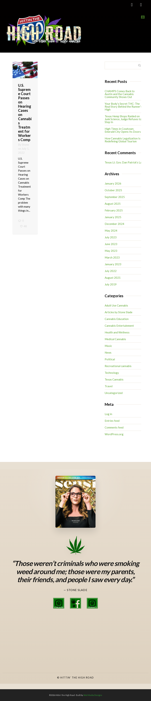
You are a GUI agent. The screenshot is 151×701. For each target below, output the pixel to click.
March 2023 (112, 257)
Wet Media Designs (93, 695)
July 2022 (111, 271)
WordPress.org (114, 434)
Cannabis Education (117, 319)
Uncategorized (114, 392)
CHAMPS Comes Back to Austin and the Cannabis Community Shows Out (120, 94)
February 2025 (114, 210)
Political (110, 359)
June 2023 (111, 244)
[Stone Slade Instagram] (58, 603)
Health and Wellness (117, 332)
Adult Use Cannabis (116, 305)
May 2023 (111, 250)
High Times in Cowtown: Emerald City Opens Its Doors (123, 130)
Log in (108, 414)
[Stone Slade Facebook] (75, 603)
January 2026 (113, 183)
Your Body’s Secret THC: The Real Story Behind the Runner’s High (123, 106)
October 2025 (113, 190)
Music (108, 345)
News (108, 352)
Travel (109, 386)
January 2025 (113, 217)
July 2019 (111, 284)
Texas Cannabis (114, 379)
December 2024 (114, 223)
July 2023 (111, 237)
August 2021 (113, 277)
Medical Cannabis (115, 339)
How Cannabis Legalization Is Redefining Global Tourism (122, 140)
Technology (112, 372)
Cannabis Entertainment (119, 325)
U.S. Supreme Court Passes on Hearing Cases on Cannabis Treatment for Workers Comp (25, 112)
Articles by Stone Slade (118, 312)
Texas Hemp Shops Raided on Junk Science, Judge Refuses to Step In (123, 119)
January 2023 (113, 264)
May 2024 (111, 230)
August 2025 (113, 203)
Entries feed (112, 420)
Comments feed (114, 427)
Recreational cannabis (118, 366)
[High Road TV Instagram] (92, 603)
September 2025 (115, 197)
